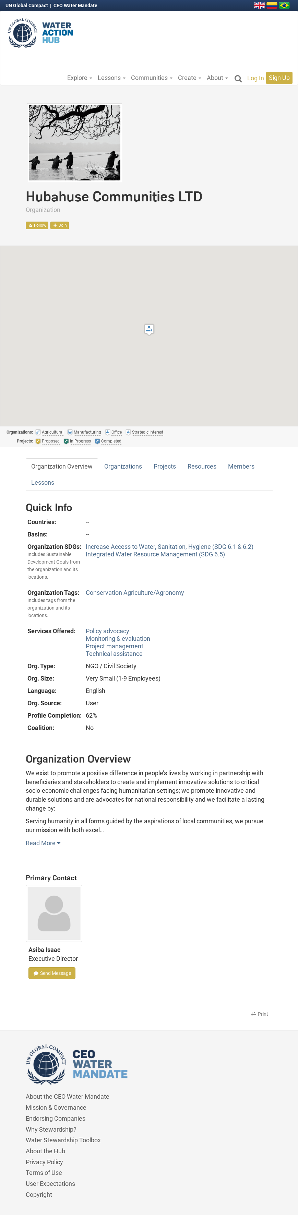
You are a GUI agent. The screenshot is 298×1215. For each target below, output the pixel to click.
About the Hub (45, 1151)
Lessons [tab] (42, 482)
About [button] (217, 77)
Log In (255, 78)
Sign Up (279, 77)
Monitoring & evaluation (118, 638)
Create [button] (189, 77)
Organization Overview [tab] (62, 466)
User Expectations (50, 1183)
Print (259, 1014)
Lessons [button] (112, 77)
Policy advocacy (107, 631)
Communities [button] (151, 77)
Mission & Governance (56, 1107)
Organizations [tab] (123, 466)
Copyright (39, 1194)
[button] (149, 329)
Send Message (52, 973)
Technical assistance (114, 653)
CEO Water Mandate (75, 5)
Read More (43, 843)
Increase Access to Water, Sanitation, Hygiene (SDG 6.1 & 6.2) (169, 546)
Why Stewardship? (51, 1129)
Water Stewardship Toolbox (63, 1140)
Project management (114, 646)
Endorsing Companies (55, 1118)
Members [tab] (241, 466)
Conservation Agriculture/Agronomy (135, 592)
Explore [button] (79, 77)
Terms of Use (44, 1172)
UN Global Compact (27, 5)
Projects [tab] (165, 466)
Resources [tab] (202, 466)
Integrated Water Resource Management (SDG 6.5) (155, 554)
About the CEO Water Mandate (67, 1096)
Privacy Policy (44, 1162)
